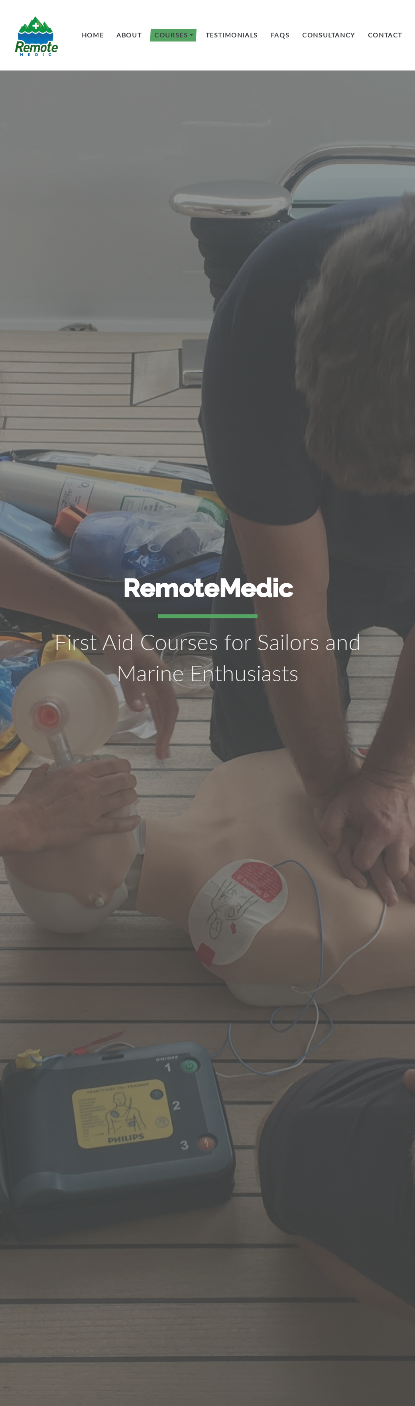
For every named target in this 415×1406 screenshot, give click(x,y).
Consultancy (328, 35)
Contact (385, 35)
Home (93, 35)
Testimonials (232, 35)
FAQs (280, 35)
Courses (171, 35)
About (129, 35)
